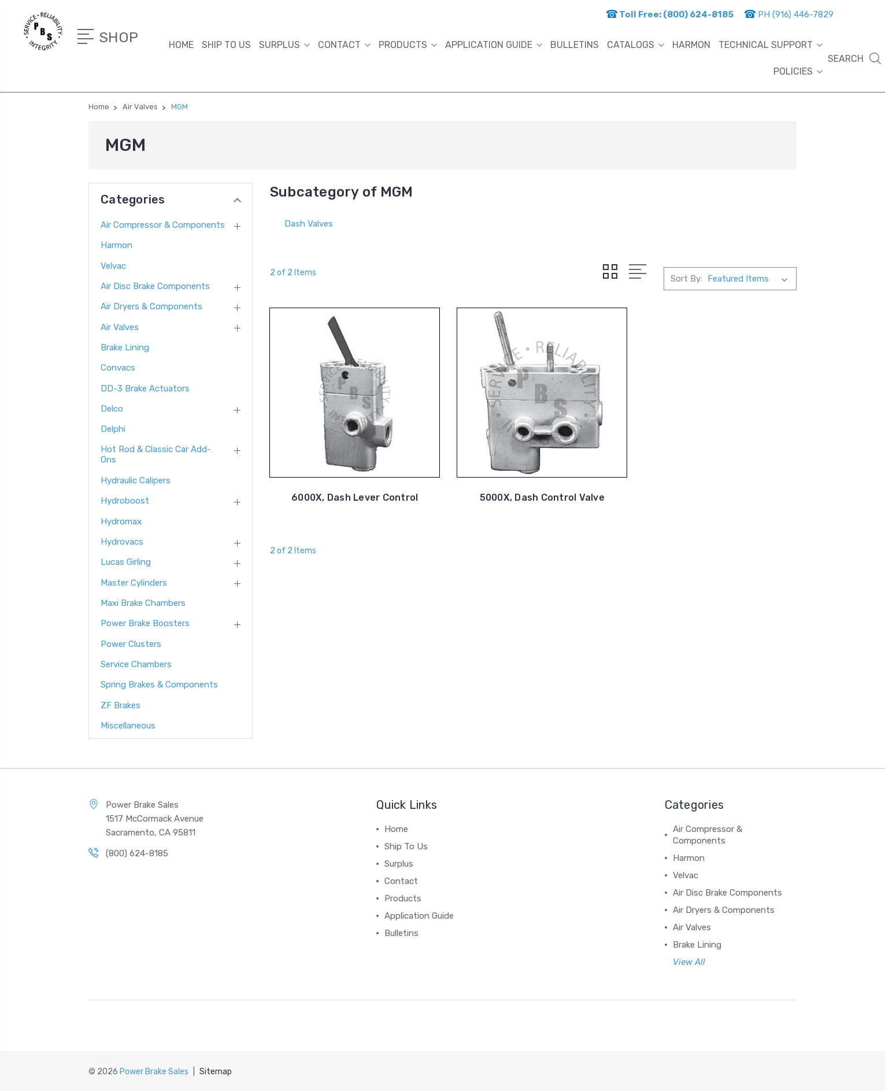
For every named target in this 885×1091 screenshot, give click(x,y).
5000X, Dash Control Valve (533, 491)
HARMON (691, 44)
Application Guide (493, 44)
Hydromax (121, 521)
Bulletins (574, 44)
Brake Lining (125, 347)
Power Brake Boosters (145, 623)
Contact (344, 44)
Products (408, 44)
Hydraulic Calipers (136, 480)
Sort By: (686, 278)
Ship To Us (226, 44)
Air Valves (120, 327)
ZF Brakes (120, 705)
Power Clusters (131, 644)
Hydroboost (125, 500)
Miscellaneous (128, 725)
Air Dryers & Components (151, 306)
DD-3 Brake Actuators (145, 388)
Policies (798, 71)
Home (181, 44)
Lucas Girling (126, 562)
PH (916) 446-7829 (789, 14)
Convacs (118, 368)
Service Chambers (136, 664)
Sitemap (215, 1071)
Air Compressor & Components (163, 225)
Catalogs (635, 44)
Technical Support (771, 44)
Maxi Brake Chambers (143, 603)
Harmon (116, 245)
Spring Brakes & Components (159, 684)
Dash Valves (308, 224)
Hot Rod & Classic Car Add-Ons (156, 454)
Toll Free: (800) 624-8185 (670, 14)
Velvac (113, 266)
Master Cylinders (134, 583)
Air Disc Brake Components (155, 286)
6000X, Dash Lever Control (351, 491)
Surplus (284, 44)
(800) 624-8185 (137, 853)
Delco (112, 409)
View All (689, 962)
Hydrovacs (122, 542)
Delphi (113, 429)
